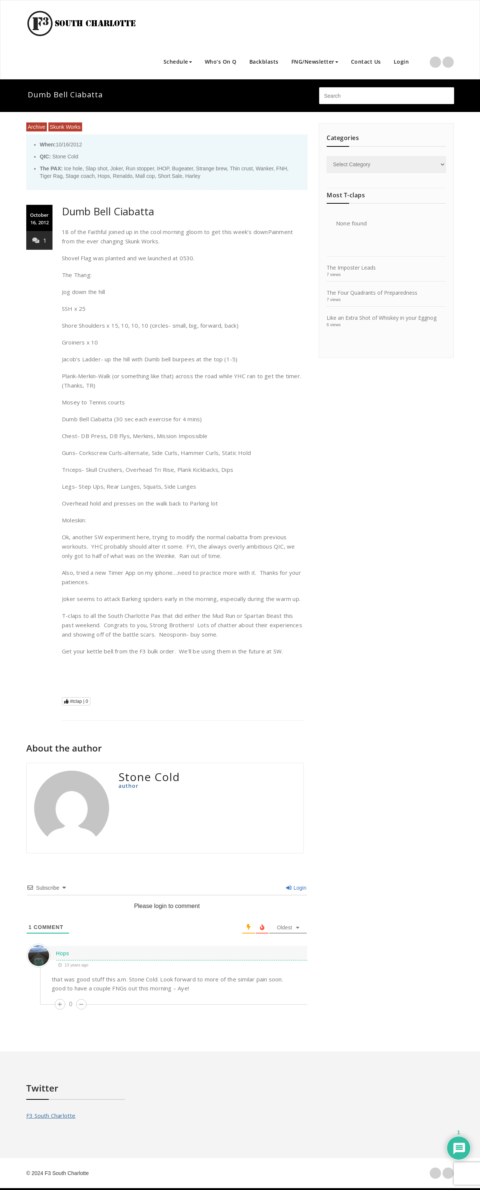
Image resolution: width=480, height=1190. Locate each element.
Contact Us (366, 61)
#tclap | (76, 701)
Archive (36, 127)
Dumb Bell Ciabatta (108, 211)
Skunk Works (65, 127)
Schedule (178, 61)
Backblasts (264, 61)
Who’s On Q (221, 61)
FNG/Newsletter (314, 61)
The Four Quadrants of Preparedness (372, 292)
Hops (62, 953)
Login (401, 61)
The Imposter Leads (351, 267)
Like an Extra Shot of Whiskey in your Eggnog (381, 317)
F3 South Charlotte (51, 1115)
